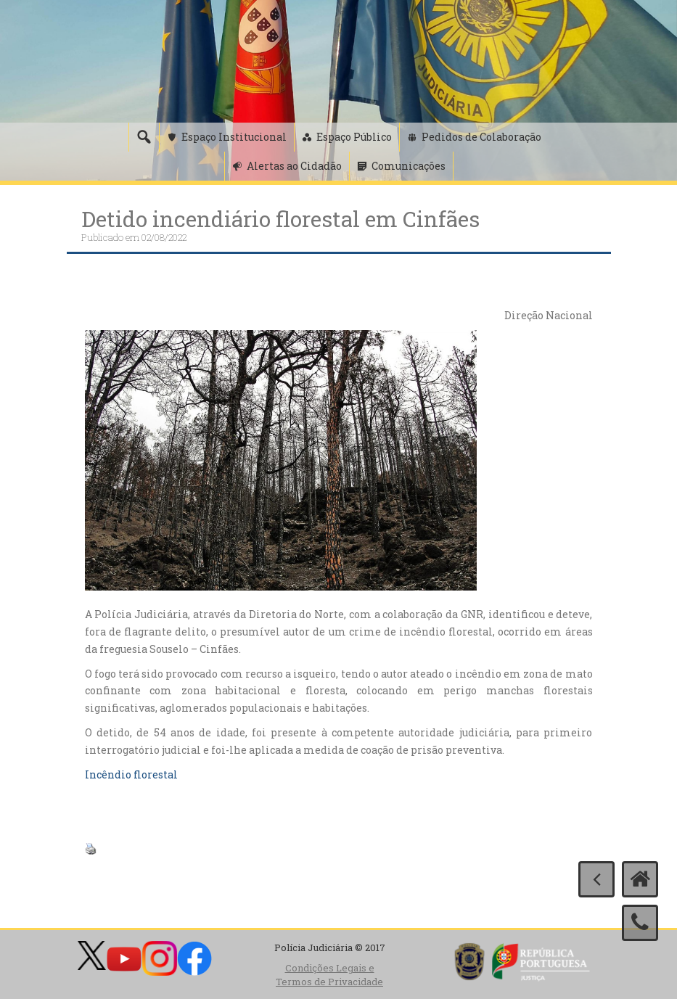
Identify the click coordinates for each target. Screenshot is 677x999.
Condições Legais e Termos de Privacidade (329, 974)
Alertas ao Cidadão (294, 166)
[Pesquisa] (143, 137)
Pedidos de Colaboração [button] (481, 137)
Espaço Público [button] (354, 137)
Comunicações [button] (409, 166)
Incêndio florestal (131, 774)
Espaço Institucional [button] (234, 137)
